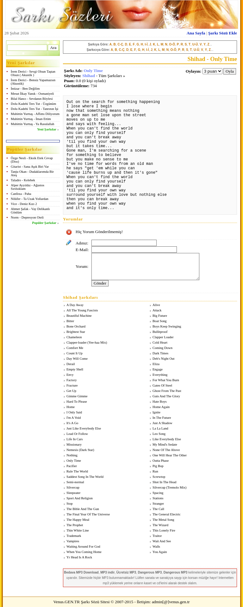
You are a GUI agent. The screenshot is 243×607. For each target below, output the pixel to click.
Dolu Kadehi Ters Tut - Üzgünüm (33, 103)
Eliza (156, 364)
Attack (157, 310)
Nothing (72, 455)
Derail (70, 364)
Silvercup (72, 487)
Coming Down (162, 348)
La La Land (160, 428)
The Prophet (74, 525)
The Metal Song (163, 519)
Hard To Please (76, 401)
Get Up (71, 391)
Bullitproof (160, 332)
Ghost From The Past (167, 391)
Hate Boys (160, 401)
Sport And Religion (79, 498)
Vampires (72, 541)
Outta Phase (161, 460)
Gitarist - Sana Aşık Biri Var (30, 166)
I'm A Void (73, 417)
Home (70, 407)
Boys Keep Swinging (167, 326)
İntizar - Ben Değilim (25, 88)
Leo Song (159, 434)
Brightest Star (75, 332)
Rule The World (77, 471)
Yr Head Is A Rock (79, 557)
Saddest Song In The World (84, 476)
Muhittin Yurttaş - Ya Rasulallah (32, 124)
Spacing (158, 493)
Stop (69, 503)
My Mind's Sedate (165, 444)
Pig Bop (158, 466)
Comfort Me (74, 348)
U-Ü (195, 44)
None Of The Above (166, 450)
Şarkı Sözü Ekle (222, 33)
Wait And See (162, 541)
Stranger (158, 503)
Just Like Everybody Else (83, 428)
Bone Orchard (75, 326)
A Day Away (75, 305)
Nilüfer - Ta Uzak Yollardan (29, 199)
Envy (70, 374)
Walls (156, 546)
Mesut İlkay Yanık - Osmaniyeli (32, 93)
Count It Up (74, 353)
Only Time (93, 70)
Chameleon (74, 337)
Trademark (73, 536)
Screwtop (159, 476)
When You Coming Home (84, 552)
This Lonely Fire (164, 530)
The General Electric (167, 514)
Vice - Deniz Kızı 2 (24, 204)
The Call (158, 509)
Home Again (161, 407)
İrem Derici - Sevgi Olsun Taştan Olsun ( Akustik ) (33, 73)
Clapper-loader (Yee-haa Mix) (86, 342)
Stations (158, 498)
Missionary (74, 444)
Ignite (156, 412)
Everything (160, 374)
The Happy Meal (77, 519)
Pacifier (71, 466)
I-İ (146, 44)
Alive (156, 305)
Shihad (88, 75)
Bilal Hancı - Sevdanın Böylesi (32, 98)
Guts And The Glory (166, 396)
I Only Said (74, 412)
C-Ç (120, 44)
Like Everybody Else (167, 439)
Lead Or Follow (77, 434)
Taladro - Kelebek (23, 180)
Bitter (70, 321)
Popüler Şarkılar (44, 223)
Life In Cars (74, 439)
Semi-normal (75, 482)
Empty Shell (74, 369)
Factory (71, 380)
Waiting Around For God (83, 546)
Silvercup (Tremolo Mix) (169, 487)
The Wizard (160, 525)
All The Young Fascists (82, 310)
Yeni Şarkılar (46, 129)
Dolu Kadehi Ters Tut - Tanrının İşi (34, 109)
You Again (160, 552)
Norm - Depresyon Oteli (27, 217)
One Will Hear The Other (170, 455)
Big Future (160, 315)
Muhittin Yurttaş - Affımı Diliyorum (35, 114)
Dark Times (160, 353)
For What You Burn (166, 380)
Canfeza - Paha (21, 193)
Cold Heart (160, 342)
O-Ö (172, 44)
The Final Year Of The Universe (88, 514)
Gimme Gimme (77, 396)
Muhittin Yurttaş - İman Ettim (31, 119)
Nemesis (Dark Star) (80, 450)
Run (155, 471)
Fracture (72, 385)
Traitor (157, 536)
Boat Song (160, 321)
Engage (158, 369)
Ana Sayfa (196, 33)
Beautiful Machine (79, 315)
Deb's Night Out (163, 358)
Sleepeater (73, 493)
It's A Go (72, 423)
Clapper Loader (163, 337)
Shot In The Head (164, 482)
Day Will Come (77, 358)
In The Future (162, 417)
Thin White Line (77, 530)
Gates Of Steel (162, 385)
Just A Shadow (162, 423)
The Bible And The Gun (82, 509)
